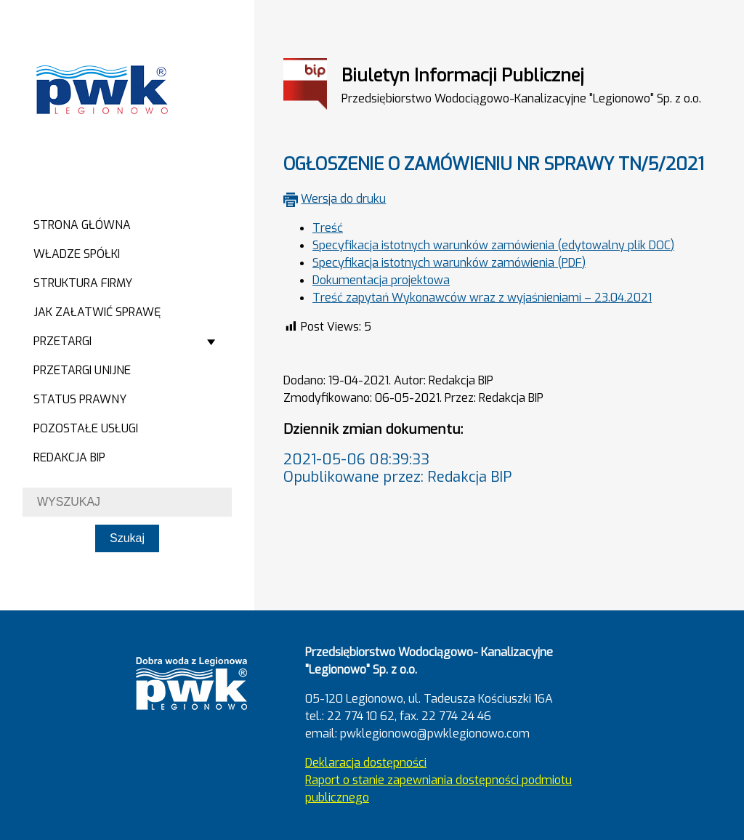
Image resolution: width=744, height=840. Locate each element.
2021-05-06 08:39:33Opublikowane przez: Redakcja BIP (397, 468)
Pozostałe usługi (85, 428)
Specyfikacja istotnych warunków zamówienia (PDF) (449, 262)
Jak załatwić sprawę (97, 312)
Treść (327, 227)
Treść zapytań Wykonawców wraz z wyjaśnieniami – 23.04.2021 (482, 297)
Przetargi (62, 341)
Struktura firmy (82, 283)
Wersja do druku (343, 198)
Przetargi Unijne (82, 370)
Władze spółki (76, 254)
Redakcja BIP (69, 457)
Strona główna (82, 225)
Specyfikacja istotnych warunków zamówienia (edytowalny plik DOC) (493, 245)
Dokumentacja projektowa (381, 280)
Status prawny (79, 399)
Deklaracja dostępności (365, 762)
